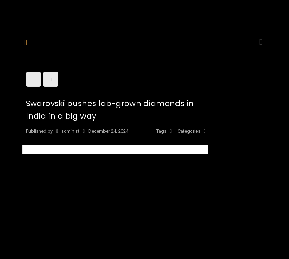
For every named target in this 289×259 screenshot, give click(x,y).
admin (67, 131)
